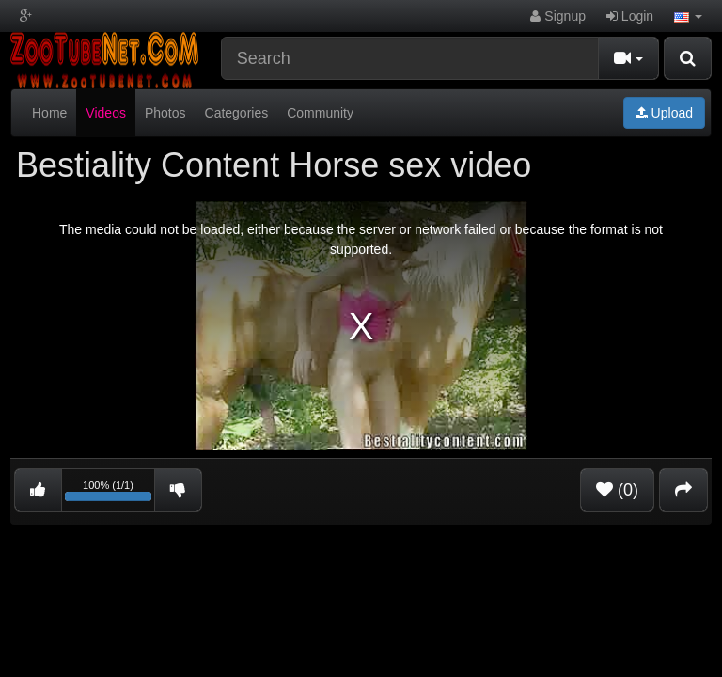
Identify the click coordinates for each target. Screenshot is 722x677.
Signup (557, 16)
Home (49, 112)
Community (320, 112)
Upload (664, 112)
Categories (237, 112)
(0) (617, 489)
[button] (688, 16)
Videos (106, 112)
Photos (165, 112)
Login (629, 16)
